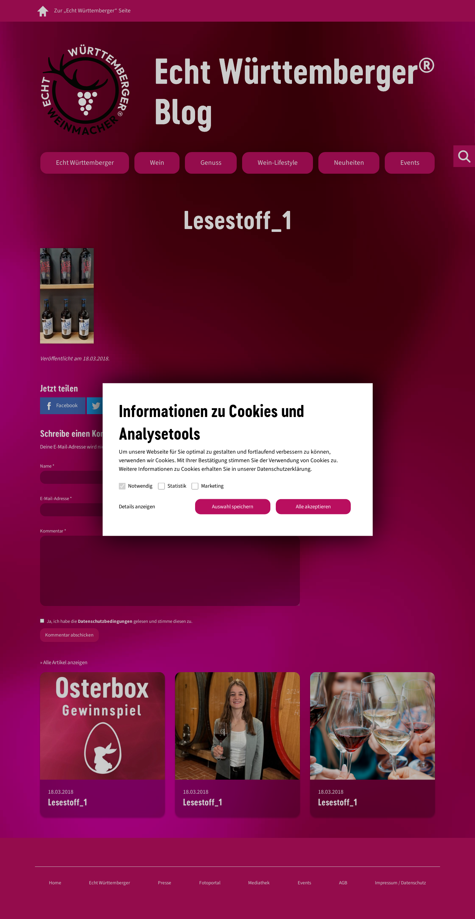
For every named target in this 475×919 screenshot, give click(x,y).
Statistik (172, 486)
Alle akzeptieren (313, 506)
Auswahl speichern (232, 506)
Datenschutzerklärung (283, 469)
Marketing (208, 486)
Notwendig (136, 486)
